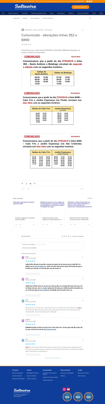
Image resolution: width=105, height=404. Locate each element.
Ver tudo (90, 198)
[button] (90, 18)
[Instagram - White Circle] (89, 1)
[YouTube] (68, 389)
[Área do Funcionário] (80, 7)
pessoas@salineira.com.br (51, 1)
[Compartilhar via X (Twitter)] (26, 183)
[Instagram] (64, 389)
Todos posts (16, 18)
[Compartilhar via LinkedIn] (30, 183)
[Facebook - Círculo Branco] (87, 1)
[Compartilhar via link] (34, 183)
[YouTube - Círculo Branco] (91, 1)
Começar (25, 18)
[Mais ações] (83, 30)
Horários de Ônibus (48, 18)
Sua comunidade (35, 18)
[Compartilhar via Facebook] (22, 183)
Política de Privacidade (18, 378)
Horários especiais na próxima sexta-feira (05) (25, 218)
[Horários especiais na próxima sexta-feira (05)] (25, 208)
